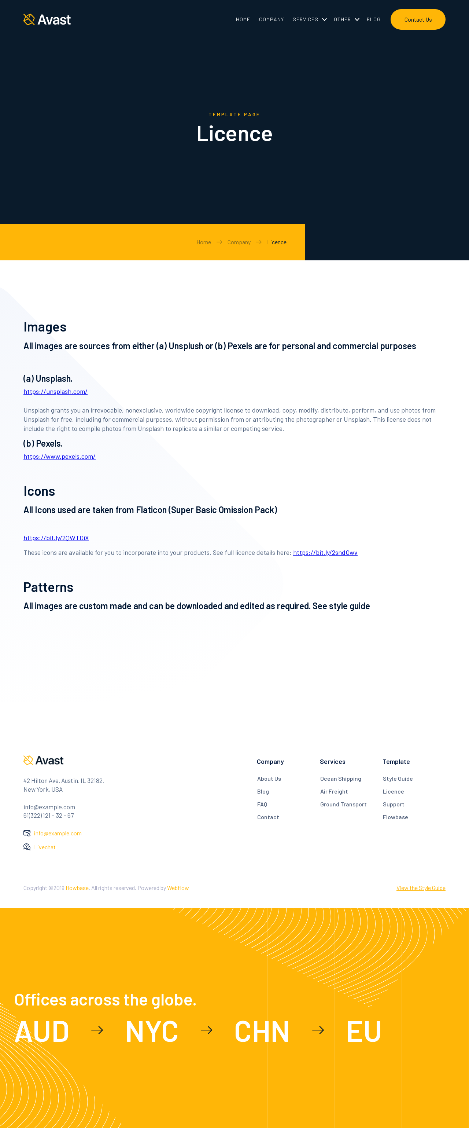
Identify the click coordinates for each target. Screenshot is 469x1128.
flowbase (77, 887)
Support (394, 804)
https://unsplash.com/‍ (55, 391)
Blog (263, 791)
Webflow (178, 887)
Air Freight (334, 791)
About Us (269, 778)
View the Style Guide (421, 887)
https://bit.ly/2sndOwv (325, 552)
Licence (277, 241)
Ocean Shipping (340, 778)
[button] (308, 19)
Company (239, 241)
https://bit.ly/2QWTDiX (56, 538)
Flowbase (395, 816)
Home (203, 241)
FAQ (262, 804)
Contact (268, 816)
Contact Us (418, 19)
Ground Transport (343, 804)
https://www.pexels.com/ (59, 456)
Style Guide (398, 778)
